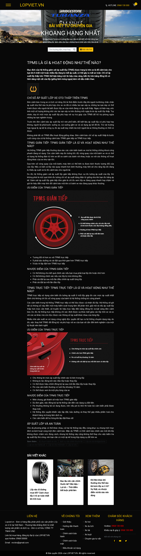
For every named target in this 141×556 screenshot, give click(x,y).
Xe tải (86, 530)
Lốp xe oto (72, 445)
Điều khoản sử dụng (70, 548)
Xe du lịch (88, 526)
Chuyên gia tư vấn (91, 538)
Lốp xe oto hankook (36, 445)
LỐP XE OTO (56, 98)
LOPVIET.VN (32, 5)
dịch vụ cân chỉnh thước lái (71, 441)
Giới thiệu (65, 522)
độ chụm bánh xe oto (48, 441)
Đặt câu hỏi (86, 49)
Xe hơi (86, 522)
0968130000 (21, 538)
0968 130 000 (118, 526)
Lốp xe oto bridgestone (95, 441)
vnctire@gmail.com (20, 542)
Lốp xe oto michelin (56, 445)
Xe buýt (87, 534)
